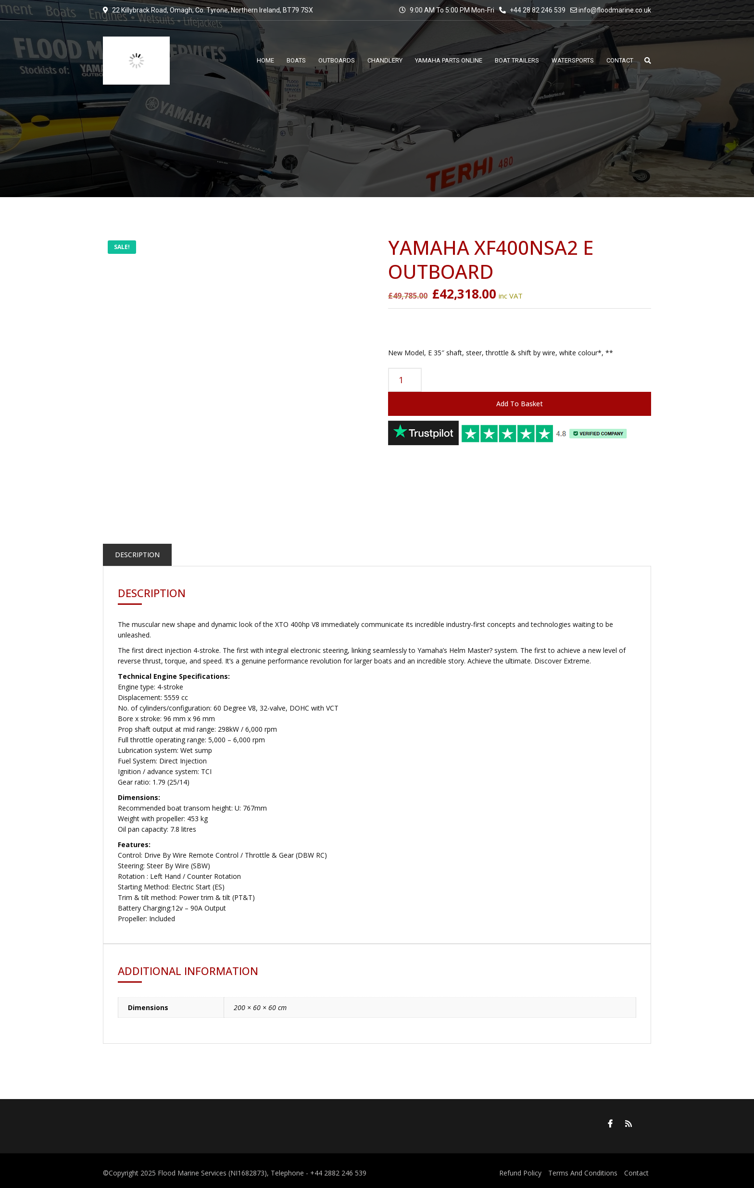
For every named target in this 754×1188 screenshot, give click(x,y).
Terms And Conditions (582, 1172)
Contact (636, 1172)
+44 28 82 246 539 (532, 10)
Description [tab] (137, 554)
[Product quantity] (405, 380)
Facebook (610, 1123)
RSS (628, 1123)
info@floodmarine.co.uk (614, 10)
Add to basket (519, 403)
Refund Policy (520, 1172)
